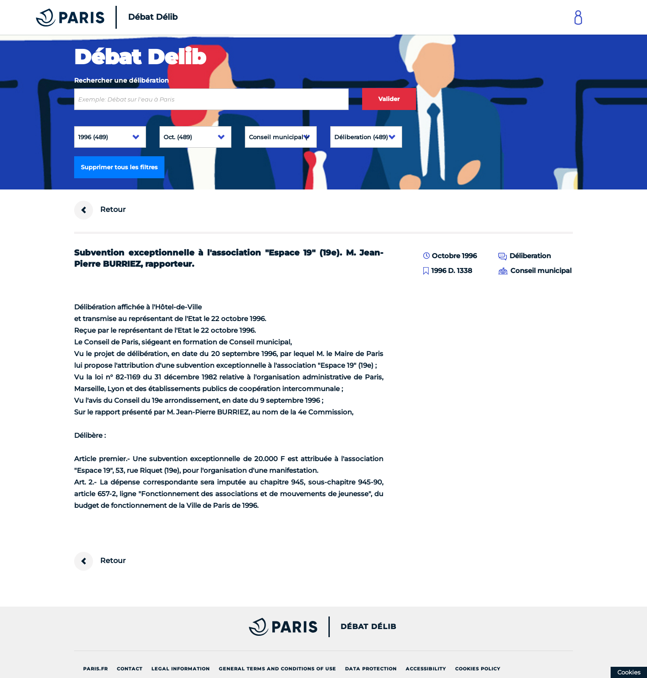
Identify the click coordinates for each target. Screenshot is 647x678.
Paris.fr (95, 669)
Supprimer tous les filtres (119, 167)
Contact (129, 669)
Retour (100, 210)
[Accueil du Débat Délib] (94, 17)
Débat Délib (368, 627)
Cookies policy (478, 669)
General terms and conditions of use (277, 669)
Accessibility (426, 669)
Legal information (180, 669)
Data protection (371, 669)
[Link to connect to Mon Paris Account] (578, 17)
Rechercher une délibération (121, 80)
